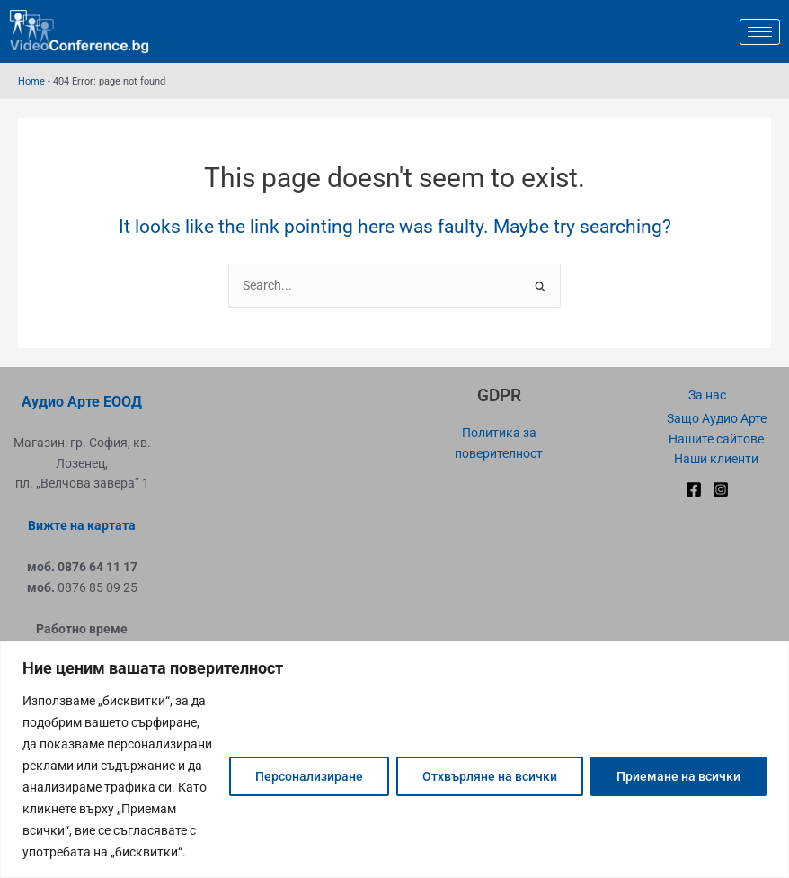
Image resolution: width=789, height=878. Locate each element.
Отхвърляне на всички (489, 776)
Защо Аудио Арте (717, 418)
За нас (707, 395)
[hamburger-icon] (760, 32)
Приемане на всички (678, 776)
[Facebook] (694, 489)
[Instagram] (721, 489)
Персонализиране (309, 776)
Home (31, 81)
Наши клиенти (716, 459)
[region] (394, 759)
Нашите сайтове (716, 439)
